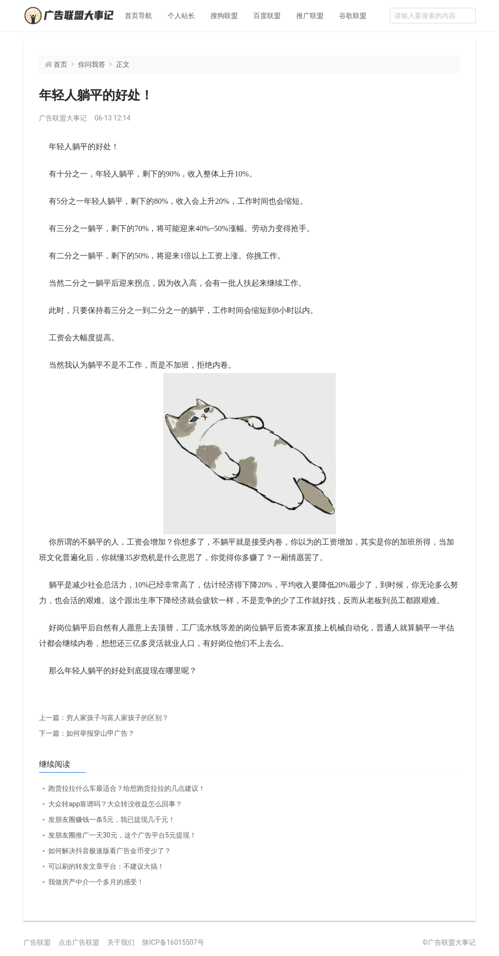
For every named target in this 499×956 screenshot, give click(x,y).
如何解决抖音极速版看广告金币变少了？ (109, 851)
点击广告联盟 (78, 942)
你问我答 (91, 64)
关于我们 (120, 942)
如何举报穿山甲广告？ (86, 733)
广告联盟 (37, 942)
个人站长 (181, 16)
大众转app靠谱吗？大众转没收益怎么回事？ (115, 804)
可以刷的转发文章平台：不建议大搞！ (106, 866)
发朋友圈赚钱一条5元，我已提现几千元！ (111, 819)
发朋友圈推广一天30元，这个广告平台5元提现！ (122, 835)
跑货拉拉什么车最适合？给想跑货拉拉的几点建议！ (126, 788)
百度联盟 (267, 16)
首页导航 (138, 16)
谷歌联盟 (352, 16)
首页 (60, 64)
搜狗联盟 (224, 16)
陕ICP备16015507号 (173, 942)
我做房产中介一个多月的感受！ (96, 882)
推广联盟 (310, 16)
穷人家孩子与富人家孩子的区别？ (104, 718)
